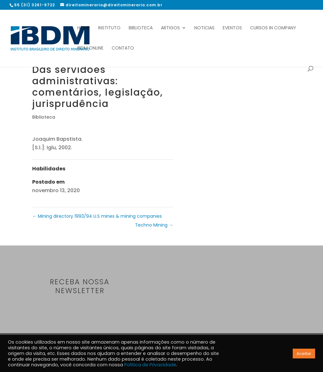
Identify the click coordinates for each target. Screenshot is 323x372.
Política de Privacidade (150, 365)
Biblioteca (141, 28)
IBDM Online (90, 48)
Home (83, 28)
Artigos (170, 28)
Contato (123, 48)
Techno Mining (154, 225)
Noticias (204, 28)
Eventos (232, 28)
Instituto (109, 28)
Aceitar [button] (304, 354)
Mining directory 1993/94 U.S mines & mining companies (97, 216)
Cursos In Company (273, 28)
